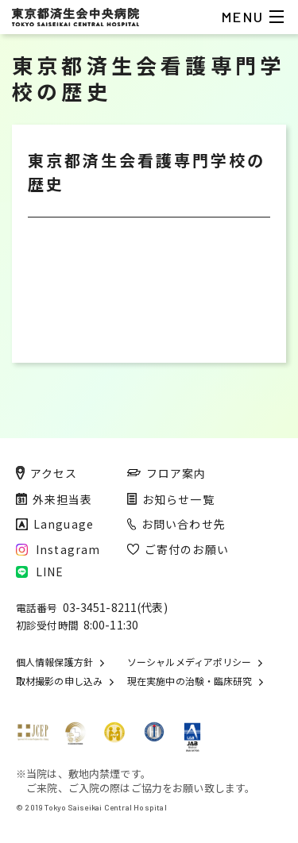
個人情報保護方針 (54, 662)
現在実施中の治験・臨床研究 (189, 681)
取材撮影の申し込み (59, 681)
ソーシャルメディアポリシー (189, 662)
